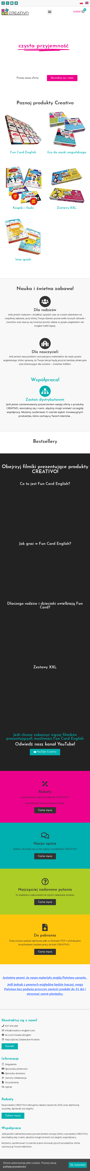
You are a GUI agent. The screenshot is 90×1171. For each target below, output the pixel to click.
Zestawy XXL (66, 208)
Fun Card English (23, 152)
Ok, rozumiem (77, 1164)
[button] (49, 11)
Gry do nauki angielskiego (66, 152)
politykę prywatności (14, 1166)
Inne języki (23, 259)
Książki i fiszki (23, 208)
